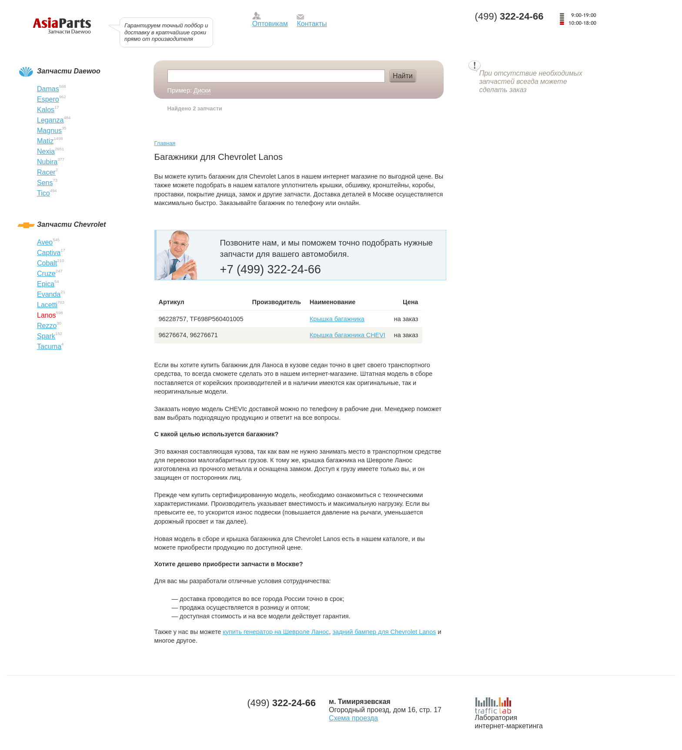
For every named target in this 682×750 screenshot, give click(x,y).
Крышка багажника (337, 318)
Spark (46, 336)
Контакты (312, 23)
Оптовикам (270, 23)
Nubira (47, 162)
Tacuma (49, 346)
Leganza (50, 120)
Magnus (49, 130)
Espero (48, 99)
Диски (202, 90)
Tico (43, 193)
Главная (165, 143)
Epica (45, 284)
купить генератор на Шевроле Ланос (276, 631)
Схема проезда (353, 718)
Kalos (45, 109)
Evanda (48, 294)
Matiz (45, 141)
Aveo (45, 242)
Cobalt (47, 263)
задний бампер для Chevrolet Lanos (384, 631)
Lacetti (47, 305)
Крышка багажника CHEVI (347, 335)
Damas (48, 89)
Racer (46, 172)
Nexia (46, 151)
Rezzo (47, 325)
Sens (45, 182)
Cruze (46, 273)
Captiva (48, 252)
